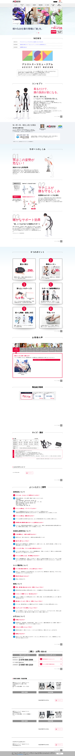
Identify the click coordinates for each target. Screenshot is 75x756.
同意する (59, 753)
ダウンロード (30, 472)
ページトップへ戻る (58, 116)
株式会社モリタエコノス (48, 659)
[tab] (16, 347)
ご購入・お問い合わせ (59, 5)
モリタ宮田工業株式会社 (48, 664)
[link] (16, 5)
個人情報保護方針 (20, 754)
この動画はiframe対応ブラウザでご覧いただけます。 (46, 368)
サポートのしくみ (21, 5)
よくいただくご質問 (53, 5)
